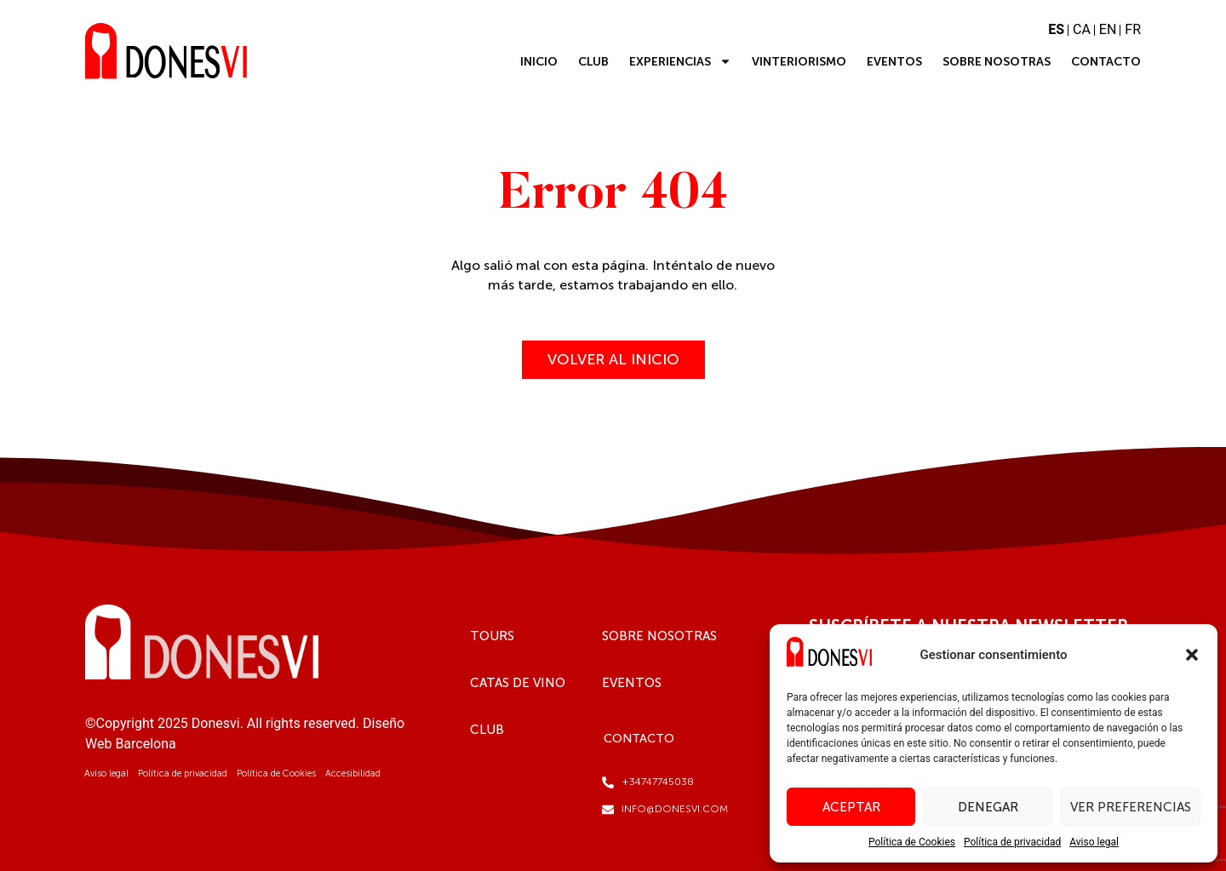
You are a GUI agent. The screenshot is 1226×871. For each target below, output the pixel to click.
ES (1056, 29)
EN (1108, 29)
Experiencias (680, 61)
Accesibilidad (353, 773)
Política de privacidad (1012, 842)
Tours (492, 636)
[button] (1191, 654)
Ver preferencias (1130, 807)
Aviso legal (1094, 842)
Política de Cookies (911, 842)
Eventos (894, 61)
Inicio (539, 61)
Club (593, 61)
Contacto (1106, 61)
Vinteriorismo (799, 61)
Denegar (988, 807)
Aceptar (851, 807)
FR (1133, 29)
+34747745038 (658, 782)
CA (1082, 29)
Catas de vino (517, 682)
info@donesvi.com (675, 809)
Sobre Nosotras (996, 61)
